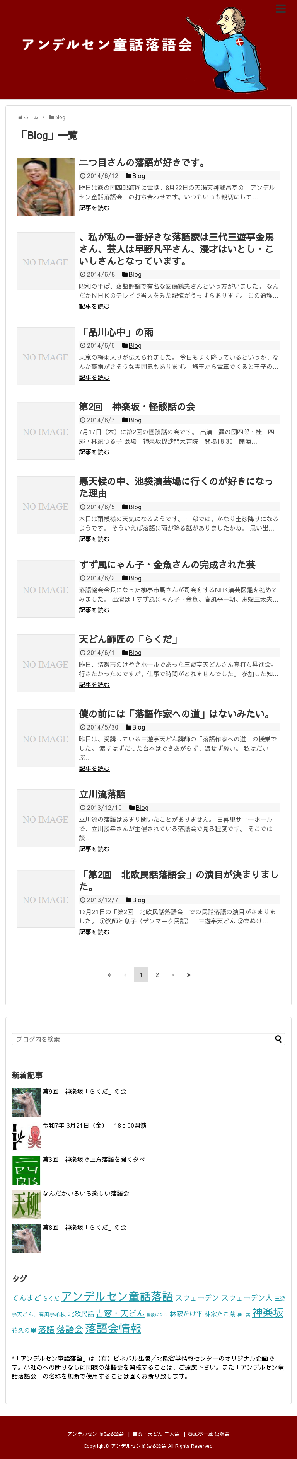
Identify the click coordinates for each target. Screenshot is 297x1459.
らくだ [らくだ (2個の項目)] (51, 1298)
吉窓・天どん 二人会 (156, 1433)
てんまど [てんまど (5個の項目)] (26, 1297)
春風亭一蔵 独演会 (209, 1433)
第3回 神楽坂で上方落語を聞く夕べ (94, 1159)
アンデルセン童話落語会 (138, 1445)
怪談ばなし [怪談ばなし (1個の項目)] (157, 1315)
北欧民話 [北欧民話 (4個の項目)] (81, 1313)
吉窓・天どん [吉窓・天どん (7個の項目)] (120, 1313)
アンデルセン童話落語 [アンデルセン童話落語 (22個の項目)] (117, 1296)
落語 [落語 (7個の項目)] (46, 1329)
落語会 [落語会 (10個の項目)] (69, 1329)
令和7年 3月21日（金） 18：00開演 (95, 1125)
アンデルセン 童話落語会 (95, 1433)
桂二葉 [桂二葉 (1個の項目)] (243, 1315)
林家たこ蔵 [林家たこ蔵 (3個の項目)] (220, 1314)
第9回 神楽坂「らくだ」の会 (84, 1091)
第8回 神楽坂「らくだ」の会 (84, 1227)
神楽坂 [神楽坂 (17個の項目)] (267, 1312)
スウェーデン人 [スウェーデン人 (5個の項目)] (247, 1297)
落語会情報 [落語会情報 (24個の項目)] (113, 1328)
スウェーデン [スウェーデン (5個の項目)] (197, 1297)
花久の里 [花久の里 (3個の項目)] (24, 1330)
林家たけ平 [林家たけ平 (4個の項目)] (186, 1313)
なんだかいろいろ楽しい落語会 (86, 1193)
